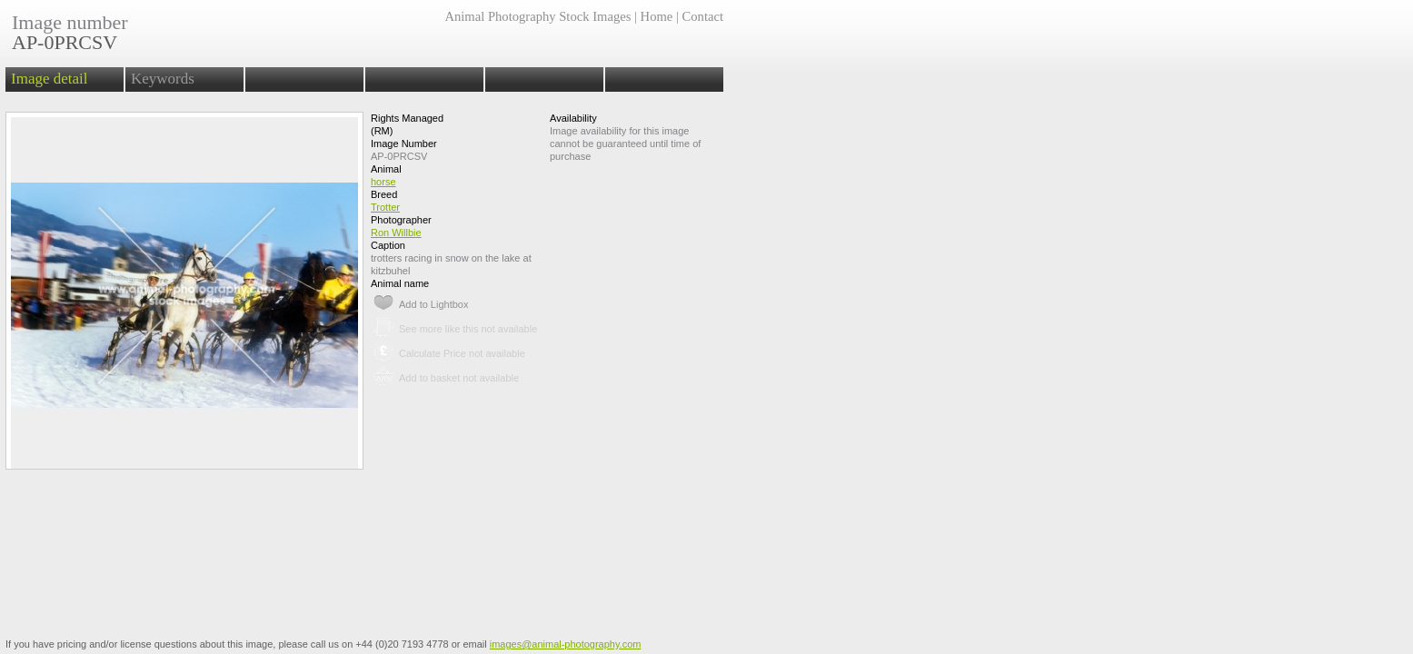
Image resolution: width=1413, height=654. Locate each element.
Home (657, 16)
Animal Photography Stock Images (537, 16)
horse (383, 181)
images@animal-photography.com (566, 644)
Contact (702, 16)
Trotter (385, 207)
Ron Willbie (396, 232)
